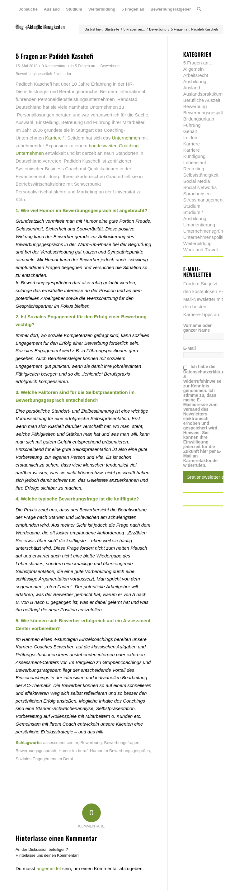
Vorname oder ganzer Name (197, 328)
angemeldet (49, 868)
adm (67, 74)
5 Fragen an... (86, 66)
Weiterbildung (197, 243)
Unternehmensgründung (208, 231)
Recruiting (193, 168)
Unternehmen (126, 137)
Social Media (196, 181)
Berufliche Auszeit (201, 100)
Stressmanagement (203, 199)
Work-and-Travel (200, 249)
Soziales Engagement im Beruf (44, 758)
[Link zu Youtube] (45, 27)
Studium (191, 206)
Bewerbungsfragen (121, 742)
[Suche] (199, 9)
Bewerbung (110, 66)
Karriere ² (55, 137)
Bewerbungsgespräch (34, 74)
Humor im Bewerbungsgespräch (120, 750)
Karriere (191, 143)
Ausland (191, 87)
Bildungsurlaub (198, 118)
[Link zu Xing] (36, 27)
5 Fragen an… (198, 62)
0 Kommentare (54, 66)
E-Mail (189, 348)
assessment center (60, 742)
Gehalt (190, 131)
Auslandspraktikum (203, 94)
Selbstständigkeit (200, 175)
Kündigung (194, 156)
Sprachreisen (197, 193)
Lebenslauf (194, 162)
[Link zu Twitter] (17, 27)
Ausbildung (194, 81)
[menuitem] (28, 9)
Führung (192, 125)
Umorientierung (199, 224)
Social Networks (200, 187)
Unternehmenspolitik (204, 237)
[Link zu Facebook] (26, 27)
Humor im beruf (73, 750)
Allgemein (193, 69)
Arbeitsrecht (195, 75)
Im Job (190, 137)
